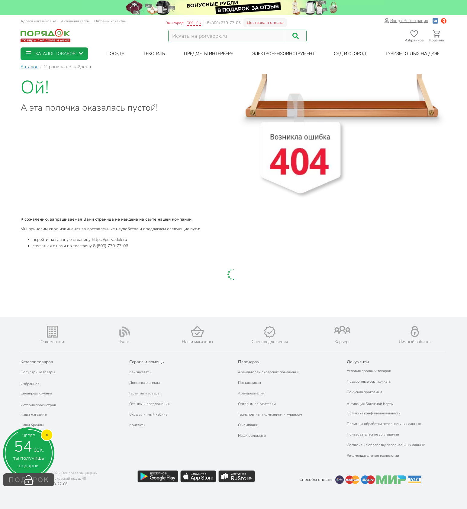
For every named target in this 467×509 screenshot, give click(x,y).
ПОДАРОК (29, 480)
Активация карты (75, 21)
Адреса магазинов (38, 21)
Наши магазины (34, 414)
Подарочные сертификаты (369, 381)
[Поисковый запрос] (227, 36)
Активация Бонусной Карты (370, 403)
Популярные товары (38, 372)
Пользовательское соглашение (373, 434)
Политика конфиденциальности (374, 413)
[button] (54, 53)
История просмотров (38, 405)
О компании (248, 425)
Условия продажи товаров (369, 370)
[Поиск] (295, 36)
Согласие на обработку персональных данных (386, 445)
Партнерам (248, 362)
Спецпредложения (36, 393)
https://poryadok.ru (109, 239)
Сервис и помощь (146, 362)
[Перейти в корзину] (436, 36)
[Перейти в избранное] (414, 36)
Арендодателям (251, 393)
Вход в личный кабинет (149, 414)
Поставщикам (249, 382)
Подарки (28, 435)
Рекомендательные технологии (373, 455)
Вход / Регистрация (406, 21)
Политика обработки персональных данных (384, 423)
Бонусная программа (364, 392)
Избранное (30, 383)
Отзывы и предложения (149, 403)
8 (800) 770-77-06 (224, 23)
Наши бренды (32, 425)
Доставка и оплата (265, 22)
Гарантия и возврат (145, 393)
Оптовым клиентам (110, 21)
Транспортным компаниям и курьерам (270, 414)
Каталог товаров (37, 362)
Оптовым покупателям (257, 403)
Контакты (137, 425)
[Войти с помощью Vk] (435, 21)
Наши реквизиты (252, 435)
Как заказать (139, 372)
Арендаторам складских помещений (268, 372)
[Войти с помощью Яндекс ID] (443, 21)
